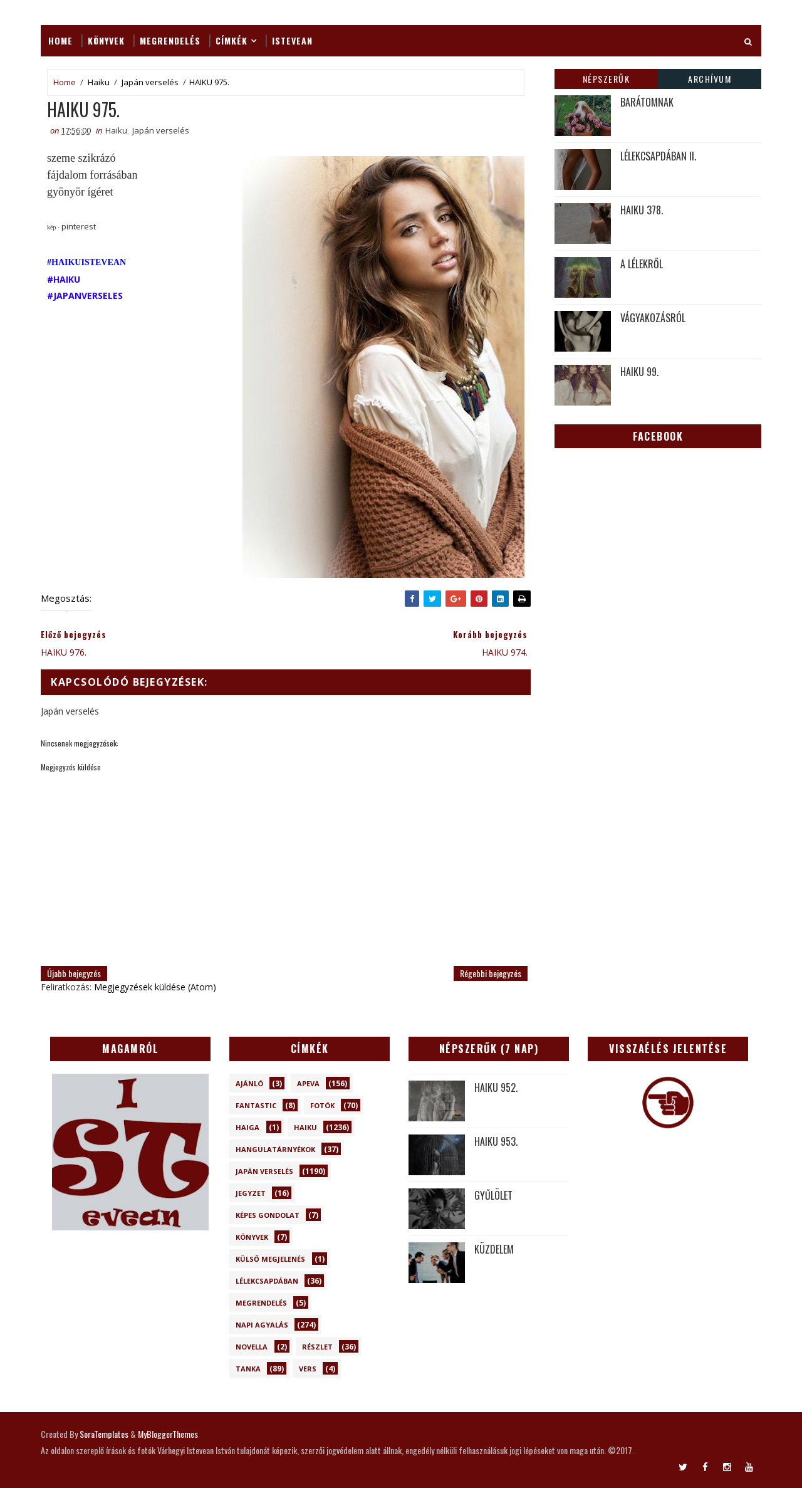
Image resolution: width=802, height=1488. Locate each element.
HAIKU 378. (641, 209)
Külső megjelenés (270, 1259)
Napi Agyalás (262, 1324)
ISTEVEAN (292, 40)
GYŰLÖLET (493, 1195)
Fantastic (256, 1105)
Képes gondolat (267, 1215)
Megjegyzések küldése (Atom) (155, 987)
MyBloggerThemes (168, 1433)
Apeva (308, 1083)
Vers (307, 1368)
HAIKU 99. (639, 371)
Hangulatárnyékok (275, 1149)
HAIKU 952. (496, 1087)
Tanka (248, 1368)
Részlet (317, 1346)
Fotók (322, 1105)
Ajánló (249, 1083)
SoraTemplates (104, 1433)
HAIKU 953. (496, 1141)
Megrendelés (170, 40)
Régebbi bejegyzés (490, 973)
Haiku (99, 82)
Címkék (231, 40)
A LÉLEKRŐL (641, 263)
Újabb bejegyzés (74, 973)
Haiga (247, 1127)
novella (252, 1346)
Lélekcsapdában (267, 1281)
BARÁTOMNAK (647, 102)
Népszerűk (606, 78)
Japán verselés (150, 82)
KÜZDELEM (494, 1249)
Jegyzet (251, 1193)
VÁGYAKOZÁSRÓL (652, 317)
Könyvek (106, 40)
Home (60, 40)
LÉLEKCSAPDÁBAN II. (658, 156)
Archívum (709, 78)
